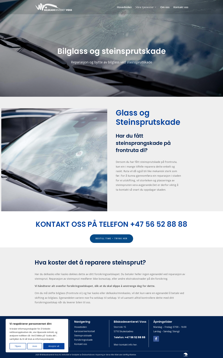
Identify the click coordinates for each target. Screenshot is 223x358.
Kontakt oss (180, 7)
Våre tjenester (145, 7)
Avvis (34, 346)
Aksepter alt (53, 346)
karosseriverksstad (84, 331)
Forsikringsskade (83, 340)
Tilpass (18, 346)
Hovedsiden (124, 7)
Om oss (165, 7)
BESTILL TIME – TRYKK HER (111, 238)
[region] (37, 335)
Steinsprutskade (83, 335)
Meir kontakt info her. (125, 344)
